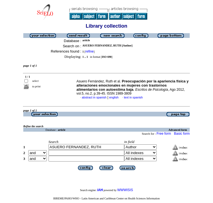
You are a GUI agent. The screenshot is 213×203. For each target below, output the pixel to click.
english (114, 97)
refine (89, 51)
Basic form (182, 134)
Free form (163, 134)
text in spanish (133, 97)
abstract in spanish (94, 97)
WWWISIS (125, 190)
